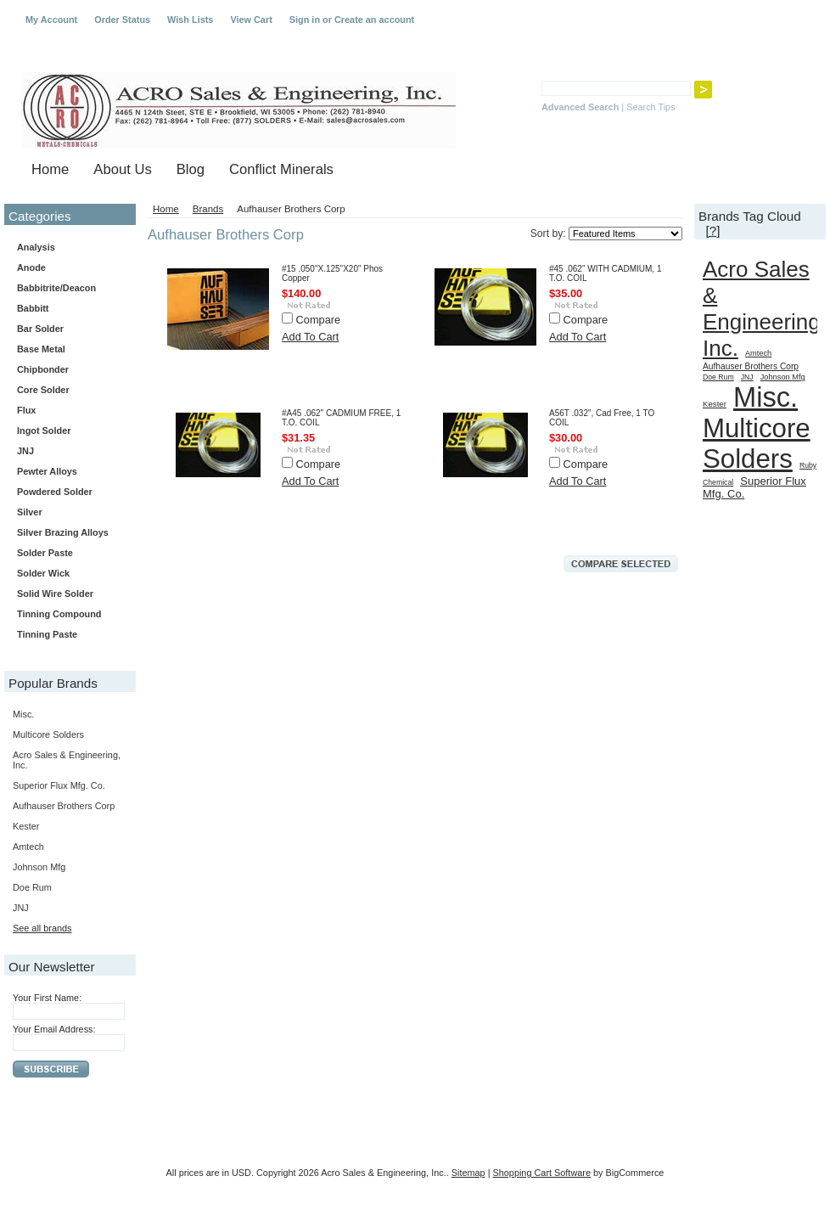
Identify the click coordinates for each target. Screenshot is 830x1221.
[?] (712, 230)
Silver (29, 512)
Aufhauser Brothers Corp (64, 806)
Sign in (304, 19)
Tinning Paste (47, 634)
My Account (51, 19)
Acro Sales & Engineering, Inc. (765, 308)
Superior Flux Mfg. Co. (59, 785)
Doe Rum (32, 887)
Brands (208, 209)
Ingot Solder (43, 430)
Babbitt (67, 309)
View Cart (251, 19)
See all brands (42, 928)
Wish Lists (190, 19)
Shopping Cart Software (542, 1173)
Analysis (36, 247)
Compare (318, 319)
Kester (26, 826)
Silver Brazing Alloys (63, 532)
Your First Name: (47, 998)
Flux (67, 411)
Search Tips (650, 107)
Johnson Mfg (39, 867)
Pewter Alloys (67, 472)
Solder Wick (43, 573)
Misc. (23, 714)
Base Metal (41, 349)
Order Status (122, 19)
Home (166, 209)
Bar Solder (67, 329)
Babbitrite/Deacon (56, 288)
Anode (31, 267)
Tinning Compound (59, 614)
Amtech (28, 846)
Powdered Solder (55, 492)
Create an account (374, 19)
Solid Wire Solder (67, 594)
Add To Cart (310, 336)
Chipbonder (43, 369)
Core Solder (67, 391)
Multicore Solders (48, 734)
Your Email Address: (54, 1029)
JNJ (25, 451)
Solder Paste (67, 554)
